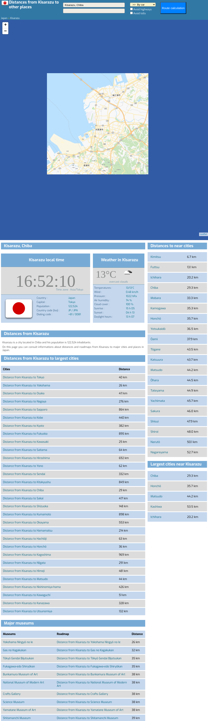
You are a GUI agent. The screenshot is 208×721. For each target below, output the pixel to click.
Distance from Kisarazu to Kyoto (23, 426)
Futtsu (155, 267)
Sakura (155, 411)
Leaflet (203, 234)
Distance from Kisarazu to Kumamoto (27, 514)
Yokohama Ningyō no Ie (18, 642)
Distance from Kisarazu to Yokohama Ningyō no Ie (88, 642)
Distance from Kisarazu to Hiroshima (26, 458)
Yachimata (158, 401)
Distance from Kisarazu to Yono (23, 466)
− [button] (5, 31)
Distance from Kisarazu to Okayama (26, 522)
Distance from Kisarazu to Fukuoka (25, 434)
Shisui (155, 421)
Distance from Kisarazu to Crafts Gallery (82, 694)
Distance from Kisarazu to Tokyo (23, 377)
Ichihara (156, 277)
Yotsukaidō (158, 329)
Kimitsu (156, 257)
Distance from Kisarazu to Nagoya (24, 401)
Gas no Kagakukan (14, 650)
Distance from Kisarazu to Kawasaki (26, 442)
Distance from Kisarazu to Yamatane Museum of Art (90, 710)
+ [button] (5, 25)
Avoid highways (142, 9)
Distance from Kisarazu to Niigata (24, 563)
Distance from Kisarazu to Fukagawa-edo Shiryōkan (89, 666)
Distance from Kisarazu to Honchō (24, 547)
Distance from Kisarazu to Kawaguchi (26, 595)
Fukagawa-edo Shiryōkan (19, 666)
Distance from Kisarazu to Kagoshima (27, 555)
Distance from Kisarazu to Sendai (24, 474)
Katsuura (157, 360)
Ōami (154, 339)
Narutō (155, 442)
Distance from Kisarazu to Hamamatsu (27, 531)
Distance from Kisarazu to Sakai (23, 498)
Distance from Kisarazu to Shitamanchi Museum (87, 718)
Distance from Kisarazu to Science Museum (84, 702)
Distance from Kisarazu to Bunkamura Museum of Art (91, 674)
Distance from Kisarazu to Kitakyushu (27, 482)
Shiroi (154, 432)
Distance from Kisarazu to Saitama (25, 450)
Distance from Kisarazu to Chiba (23, 490)
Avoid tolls (139, 13)
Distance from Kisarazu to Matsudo (25, 579)
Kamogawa (158, 308)
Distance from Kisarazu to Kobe (23, 418)
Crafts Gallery (11, 694)
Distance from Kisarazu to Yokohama (26, 385)
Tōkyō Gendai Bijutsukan (18, 658)
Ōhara (155, 380)
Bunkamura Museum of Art (20, 674)
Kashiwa (156, 507)
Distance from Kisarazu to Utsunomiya (27, 611)
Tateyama (157, 391)
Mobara (156, 298)
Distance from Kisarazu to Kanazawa (26, 603)
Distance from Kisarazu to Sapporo (25, 410)
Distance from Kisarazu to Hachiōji (25, 539)
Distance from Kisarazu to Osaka (23, 393)
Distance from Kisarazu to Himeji (24, 571)
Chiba (154, 288)
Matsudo (156, 370)
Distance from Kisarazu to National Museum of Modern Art (92, 684)
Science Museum (13, 702)
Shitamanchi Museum (17, 718)
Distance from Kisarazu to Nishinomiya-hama (32, 587)
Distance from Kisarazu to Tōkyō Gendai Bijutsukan (89, 658)
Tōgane (155, 349)
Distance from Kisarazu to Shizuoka (25, 506)
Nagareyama (159, 452)
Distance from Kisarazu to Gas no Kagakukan (85, 650)
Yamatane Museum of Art (19, 710)
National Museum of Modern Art (23, 682)
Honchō (156, 319)
